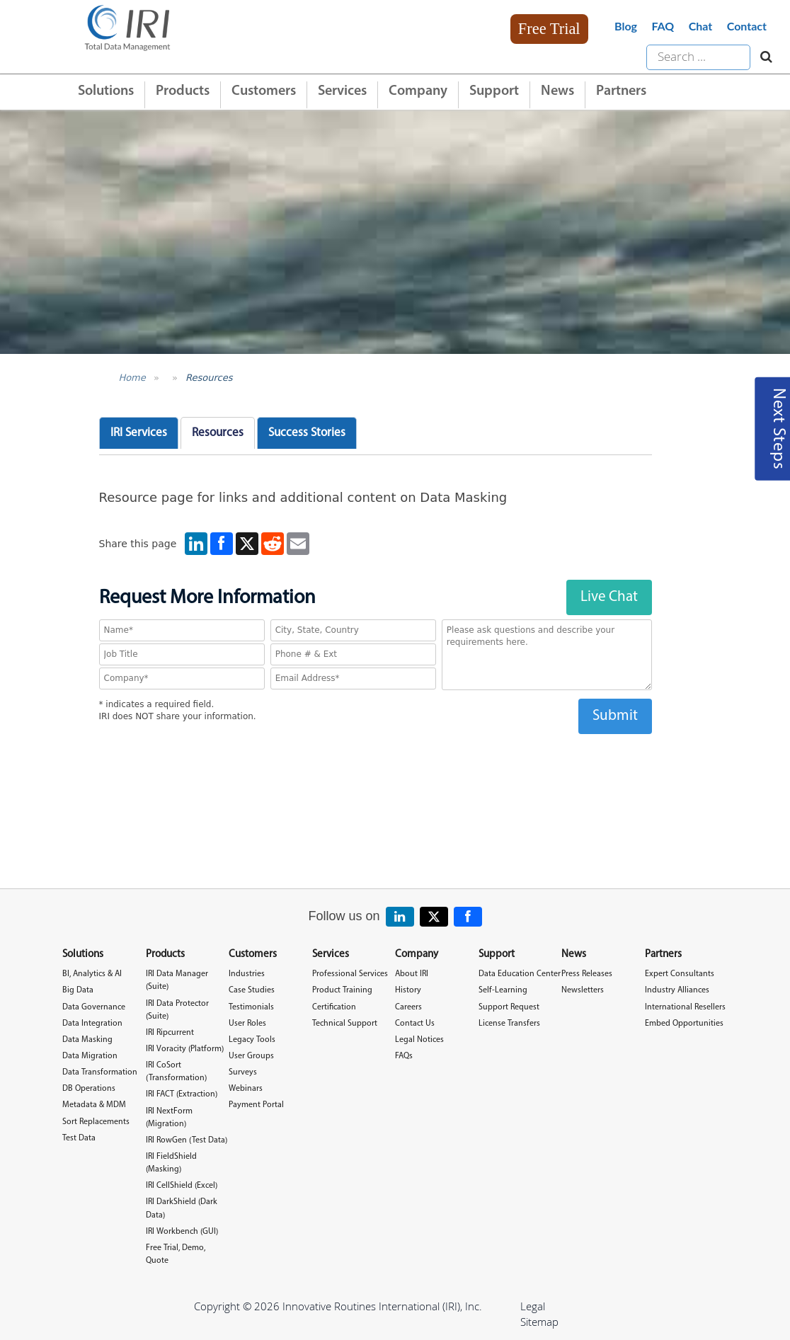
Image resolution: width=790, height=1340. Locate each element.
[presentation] (375, 761)
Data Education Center (520, 974)
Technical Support (344, 1023)
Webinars (246, 1088)
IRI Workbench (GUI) (182, 1231)
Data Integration (92, 1023)
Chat (701, 26)
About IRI (411, 974)
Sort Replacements (96, 1122)
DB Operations (88, 1088)
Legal (532, 1306)
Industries (247, 974)
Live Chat (609, 597)
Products (183, 91)
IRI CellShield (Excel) (181, 1185)
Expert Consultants (679, 974)
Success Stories (306, 433)
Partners (621, 91)
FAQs (404, 1056)
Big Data (77, 990)
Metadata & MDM (94, 1105)
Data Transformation (99, 1072)
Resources (208, 377)
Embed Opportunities (684, 1023)
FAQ (662, 26)
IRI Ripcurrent (170, 1033)
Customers (263, 91)
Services (342, 91)
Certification (334, 1007)
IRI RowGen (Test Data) (186, 1140)
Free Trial (549, 29)
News (557, 91)
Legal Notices (419, 1040)
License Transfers (509, 1023)
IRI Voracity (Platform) (185, 1049)
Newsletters (582, 990)
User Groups (251, 1056)
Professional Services (350, 974)
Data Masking (87, 1040)
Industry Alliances (677, 990)
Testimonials (251, 1007)
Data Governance (93, 1007)
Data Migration (90, 1056)
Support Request (509, 1007)
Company (418, 91)
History (408, 990)
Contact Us (415, 1023)
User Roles (247, 1023)
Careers (408, 1007)
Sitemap (539, 1322)
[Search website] (762, 57)
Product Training (342, 990)
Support (494, 91)
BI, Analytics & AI (92, 974)
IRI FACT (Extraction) (181, 1094)
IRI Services (138, 433)
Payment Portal (256, 1105)
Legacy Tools (252, 1040)
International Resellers (685, 1007)
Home (131, 377)
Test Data (79, 1138)
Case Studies (252, 990)
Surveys (243, 1072)
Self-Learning (503, 990)
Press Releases (586, 974)
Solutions (106, 91)
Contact (747, 26)
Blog (625, 26)
